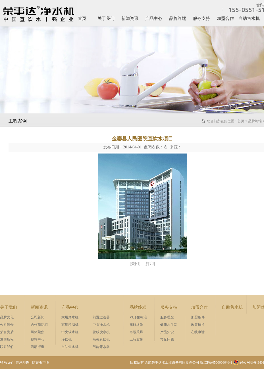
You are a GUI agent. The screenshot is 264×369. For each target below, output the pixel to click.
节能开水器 (101, 347)
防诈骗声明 (40, 362)
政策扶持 (198, 325)
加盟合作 (225, 18)
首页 (82, 18)
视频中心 (37, 339)
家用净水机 (69, 317)
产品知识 (167, 332)
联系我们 (7, 347)
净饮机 (66, 339)
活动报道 (37, 347)
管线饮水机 (101, 332)
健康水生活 (168, 325)
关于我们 (106, 18)
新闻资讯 (129, 18)
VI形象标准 (138, 317)
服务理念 (167, 317)
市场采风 (136, 332)
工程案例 (136, 339)
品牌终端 (177, 18)
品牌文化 (7, 317)
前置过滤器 (101, 317)
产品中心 (153, 18)
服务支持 (201, 18)
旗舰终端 (136, 325)
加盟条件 (198, 317)
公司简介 (7, 325)
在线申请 (198, 332)
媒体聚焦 (37, 332)
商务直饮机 (101, 339)
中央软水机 (69, 332)
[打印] (149, 264)
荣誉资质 (7, 332)
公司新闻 (37, 317)
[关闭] (135, 264)
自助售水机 (249, 18)
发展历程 (7, 339)
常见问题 (167, 339)
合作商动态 (39, 325)
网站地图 (23, 362)
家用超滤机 (69, 325)
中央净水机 (101, 325)
